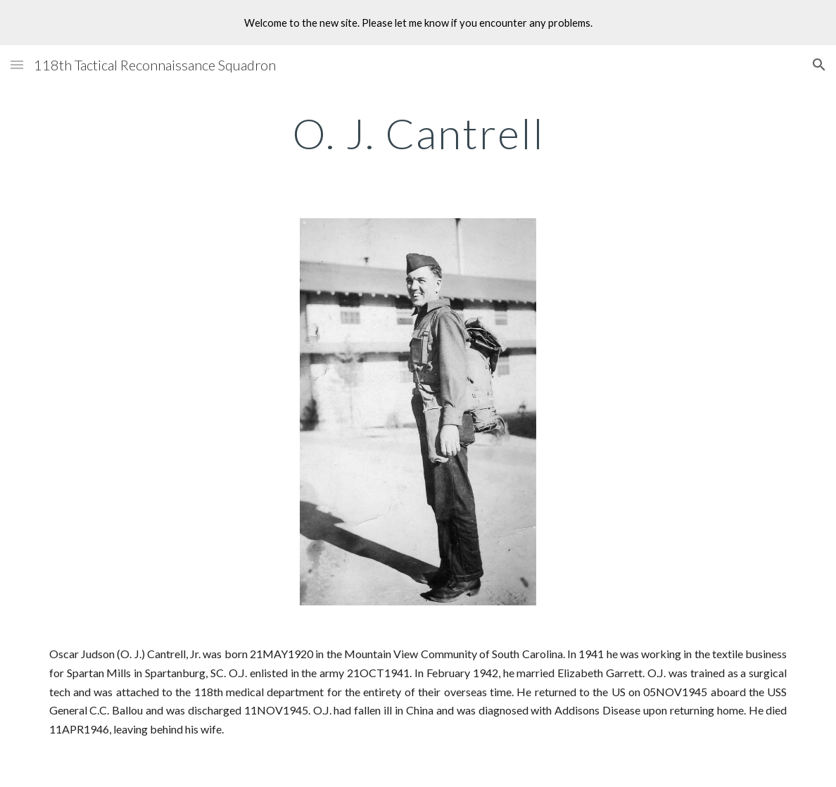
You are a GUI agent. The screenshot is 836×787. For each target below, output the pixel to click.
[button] (17, 64)
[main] (418, 133)
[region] (418, 22)
